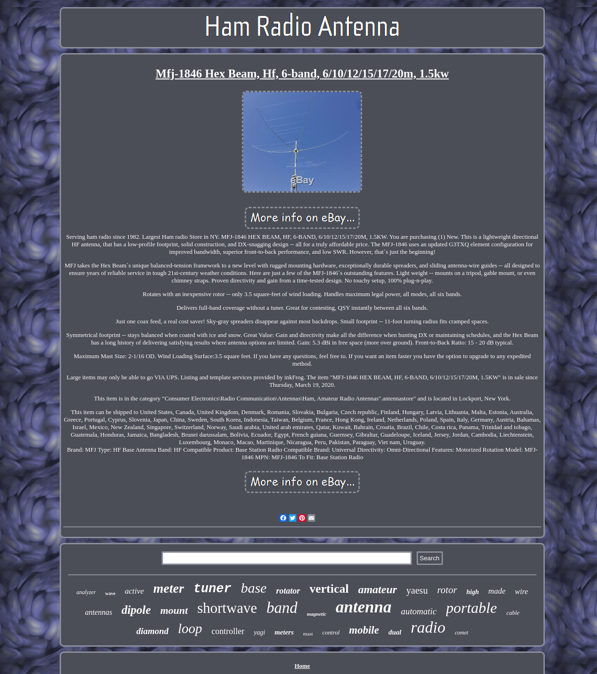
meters (284, 632)
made (497, 591)
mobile (364, 630)
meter (168, 588)
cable (512, 612)
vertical (329, 589)
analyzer (86, 592)
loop (190, 628)
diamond (152, 631)
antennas (98, 612)
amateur (377, 589)
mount (174, 610)
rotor (447, 590)
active (134, 591)
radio (428, 627)
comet (461, 632)
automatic (419, 611)
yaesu (417, 590)
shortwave (227, 608)
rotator (288, 591)
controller (227, 631)
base (254, 588)
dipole (136, 609)
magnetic (316, 614)
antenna (364, 607)
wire (521, 592)
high (472, 592)
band (281, 607)
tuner (213, 589)
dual (395, 632)
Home (302, 665)
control (331, 632)
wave (110, 593)
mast (308, 633)
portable (471, 607)
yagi (259, 632)
